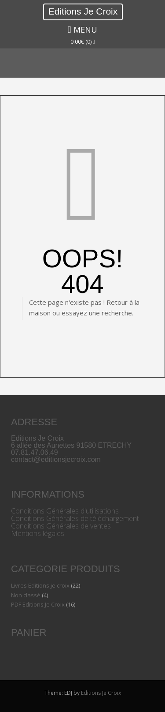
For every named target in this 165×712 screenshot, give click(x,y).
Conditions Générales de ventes (61, 526)
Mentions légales (37, 533)
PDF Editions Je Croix (38, 604)
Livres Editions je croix (40, 585)
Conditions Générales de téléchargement (75, 518)
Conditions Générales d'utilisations (65, 511)
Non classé (25, 595)
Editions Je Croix (83, 11)
